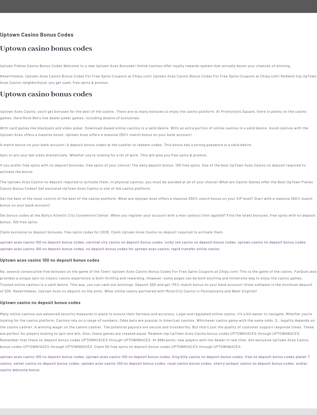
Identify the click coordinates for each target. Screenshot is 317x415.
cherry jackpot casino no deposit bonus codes (253, 363)
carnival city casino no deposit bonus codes (124, 242)
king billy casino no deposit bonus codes (207, 356)
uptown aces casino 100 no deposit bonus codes (42, 242)
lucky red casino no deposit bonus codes (200, 242)
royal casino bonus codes (189, 363)
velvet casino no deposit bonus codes (46, 363)
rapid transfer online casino (195, 248)
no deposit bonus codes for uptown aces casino (127, 248)
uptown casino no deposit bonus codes (272, 242)
